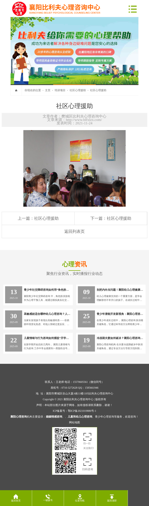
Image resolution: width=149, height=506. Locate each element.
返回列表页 (74, 231)
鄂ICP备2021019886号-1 (82, 410)
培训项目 (60, 90)
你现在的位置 (33, 90)
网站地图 (74, 422)
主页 (47, 90)
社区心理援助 (78, 90)
